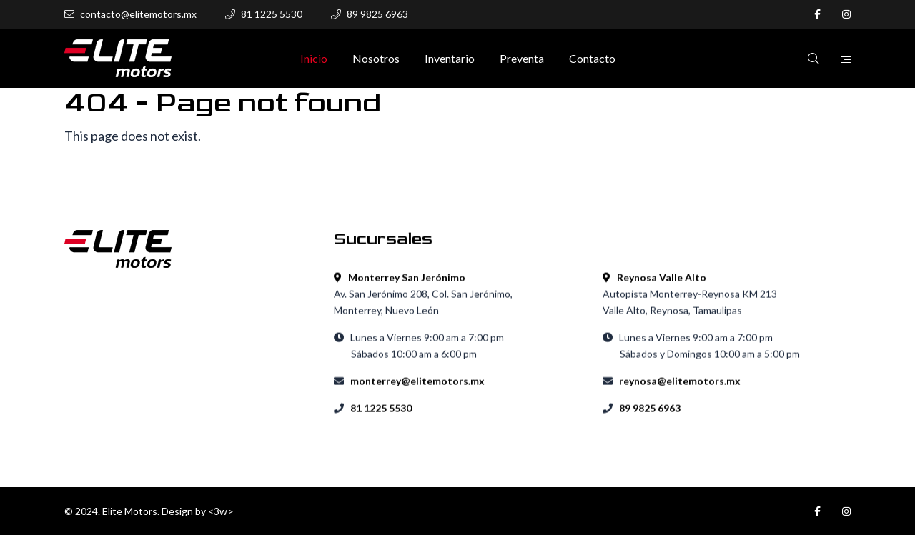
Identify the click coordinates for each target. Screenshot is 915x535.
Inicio (313, 58)
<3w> (221, 511)
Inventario (450, 58)
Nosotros (376, 58)
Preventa (522, 58)
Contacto (592, 58)
